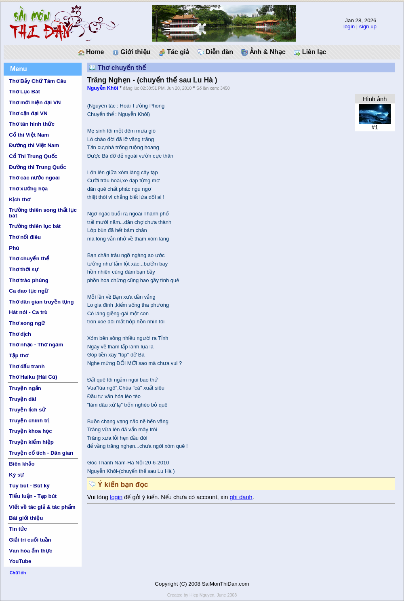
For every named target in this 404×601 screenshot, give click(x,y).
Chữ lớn (18, 572)
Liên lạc (310, 52)
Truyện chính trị (29, 421)
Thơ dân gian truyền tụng (41, 302)
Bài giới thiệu (26, 518)
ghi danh (241, 497)
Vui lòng (98, 497)
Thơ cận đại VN (28, 113)
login (349, 26)
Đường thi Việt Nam (34, 145)
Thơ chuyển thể (29, 258)
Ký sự (16, 475)
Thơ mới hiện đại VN (35, 102)
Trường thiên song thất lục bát (43, 212)
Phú (14, 248)
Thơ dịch (20, 334)
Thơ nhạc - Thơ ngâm (36, 345)
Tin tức (18, 529)
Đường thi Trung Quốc (37, 167)
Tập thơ (18, 355)
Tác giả (174, 52)
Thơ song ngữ (27, 323)
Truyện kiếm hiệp (31, 442)
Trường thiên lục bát (35, 226)
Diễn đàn (215, 52)
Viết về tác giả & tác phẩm (42, 507)
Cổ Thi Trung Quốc (33, 156)
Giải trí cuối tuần (30, 540)
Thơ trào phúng (28, 280)
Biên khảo (21, 464)
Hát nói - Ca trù (28, 312)
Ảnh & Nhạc (263, 52)
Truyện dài (22, 399)
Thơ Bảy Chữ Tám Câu (37, 81)
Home (91, 52)
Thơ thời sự (23, 269)
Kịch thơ (19, 199)
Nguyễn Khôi (102, 88)
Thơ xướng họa (28, 189)
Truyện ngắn (25, 388)
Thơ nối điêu (25, 237)
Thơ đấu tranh (26, 366)
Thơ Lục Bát (24, 92)
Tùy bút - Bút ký (29, 486)
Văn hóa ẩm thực (30, 551)
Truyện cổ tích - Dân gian (41, 453)
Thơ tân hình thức (32, 124)
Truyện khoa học (30, 431)
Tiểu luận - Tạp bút (33, 496)
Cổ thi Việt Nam (29, 135)
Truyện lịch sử (27, 410)
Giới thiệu (131, 52)
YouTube (20, 561)
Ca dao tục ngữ (28, 291)
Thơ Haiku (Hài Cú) (33, 377)
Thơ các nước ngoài (34, 178)
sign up (368, 26)
